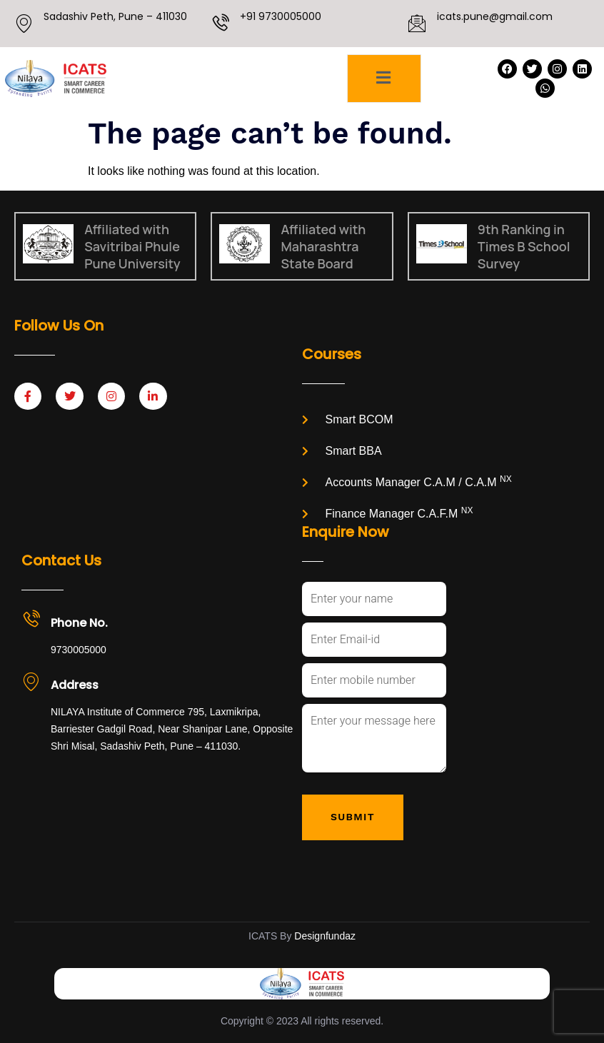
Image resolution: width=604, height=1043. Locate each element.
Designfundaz (325, 936)
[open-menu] (384, 78)
